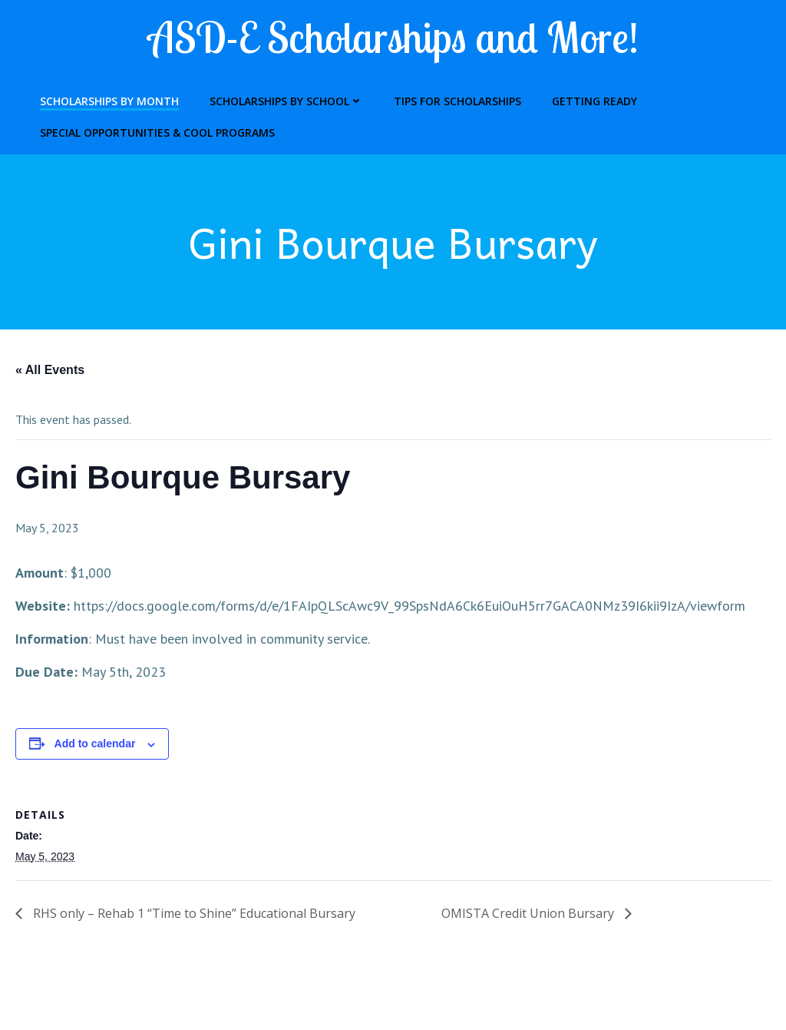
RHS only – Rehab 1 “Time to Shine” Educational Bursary (192, 913)
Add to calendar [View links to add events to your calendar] (95, 743)
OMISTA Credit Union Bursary (529, 913)
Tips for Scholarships (457, 101)
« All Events (49, 369)
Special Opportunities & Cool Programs (157, 132)
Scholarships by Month (109, 101)
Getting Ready (594, 101)
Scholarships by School (286, 101)
